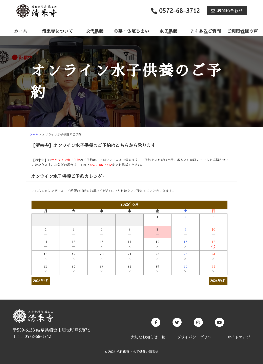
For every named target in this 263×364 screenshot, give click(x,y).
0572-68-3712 (101, 165)
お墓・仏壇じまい (131, 31)
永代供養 (94, 31)
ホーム (20, 31)
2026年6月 (218, 281)
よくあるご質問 (205, 31)
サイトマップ (238, 337)
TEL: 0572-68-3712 (32, 337)
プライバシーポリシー (196, 337)
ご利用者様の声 (242, 31)
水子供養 (168, 31)
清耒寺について (57, 31)
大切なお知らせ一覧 (148, 337)
